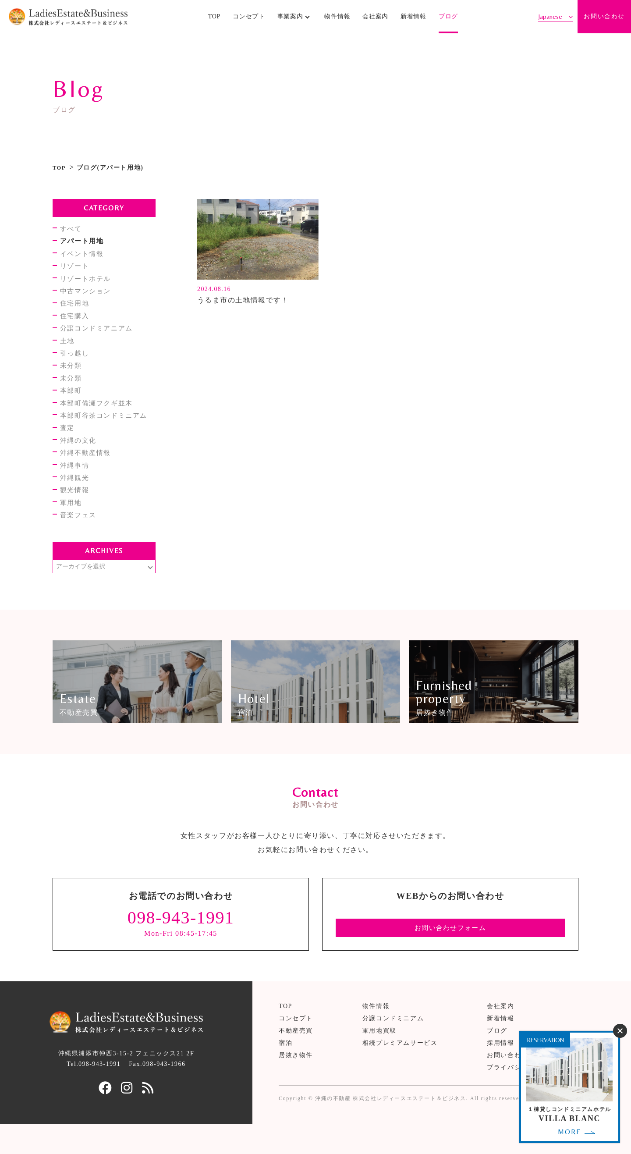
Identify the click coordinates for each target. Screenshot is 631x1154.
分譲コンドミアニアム (99, 335)
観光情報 (76, 508)
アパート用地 (84, 241)
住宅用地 (76, 308)
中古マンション (88, 295)
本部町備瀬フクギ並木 (99, 415)
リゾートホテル (88, 282)
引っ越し (76, 362)
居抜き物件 (296, 1085)
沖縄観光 (76, 495)
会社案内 (375, 19)
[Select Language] (555, 20)
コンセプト (249, 19)
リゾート (76, 268)
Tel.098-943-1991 (93, 1093)
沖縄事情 (76, 482)
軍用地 (72, 522)
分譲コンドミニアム (393, 1048)
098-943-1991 (181, 947)
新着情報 (413, 19)
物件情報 (337, 19)
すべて (72, 228)
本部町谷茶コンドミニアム (107, 428)
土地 (68, 348)
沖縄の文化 (80, 455)
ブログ (448, 19)
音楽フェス (80, 535)
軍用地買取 (379, 1060)
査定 (68, 441)
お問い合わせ (604, 19)
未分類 (72, 375)
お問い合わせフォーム (450, 957)
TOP (214, 19)
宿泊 (285, 1072)
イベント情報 (84, 255)
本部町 (72, 401)
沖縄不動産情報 (88, 468)
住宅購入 (76, 322)
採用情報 (500, 1072)
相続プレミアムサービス (400, 1072)
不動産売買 (296, 1060)
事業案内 (290, 19)
